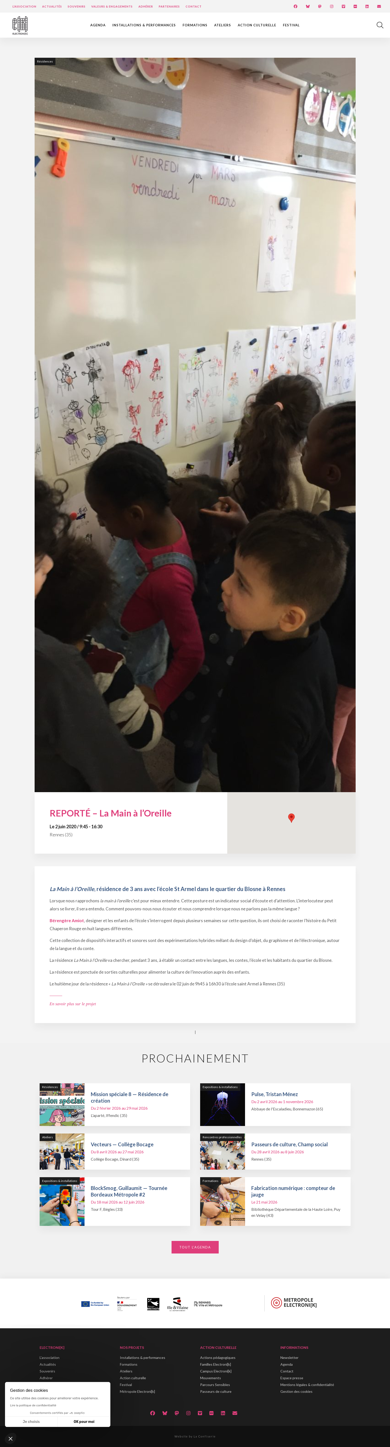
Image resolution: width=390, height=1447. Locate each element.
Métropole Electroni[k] (137, 1391)
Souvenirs (77, 6)
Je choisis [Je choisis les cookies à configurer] (31, 1422)
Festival (291, 25)
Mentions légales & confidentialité (307, 1384)
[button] (11, 1438)
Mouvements (210, 1378)
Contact (194, 6)
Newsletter (289, 1357)
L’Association (24, 6)
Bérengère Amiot (67, 920)
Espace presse (291, 1378)
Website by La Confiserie (195, 1436)
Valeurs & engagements (112, 6)
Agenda (98, 25)
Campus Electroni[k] (215, 1371)
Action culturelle (257, 25)
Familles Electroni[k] (215, 1364)
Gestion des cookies (296, 1391)
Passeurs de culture (215, 1391)
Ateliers (222, 25)
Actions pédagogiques (218, 1357)
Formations (195, 25)
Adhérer (145, 6)
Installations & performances (144, 25)
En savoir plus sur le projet (73, 1003)
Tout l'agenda (195, 1247)
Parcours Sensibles (215, 1384)
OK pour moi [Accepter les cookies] (84, 1422)
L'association (49, 1357)
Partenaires (169, 6)
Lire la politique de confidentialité (33, 1405)
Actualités (52, 6)
